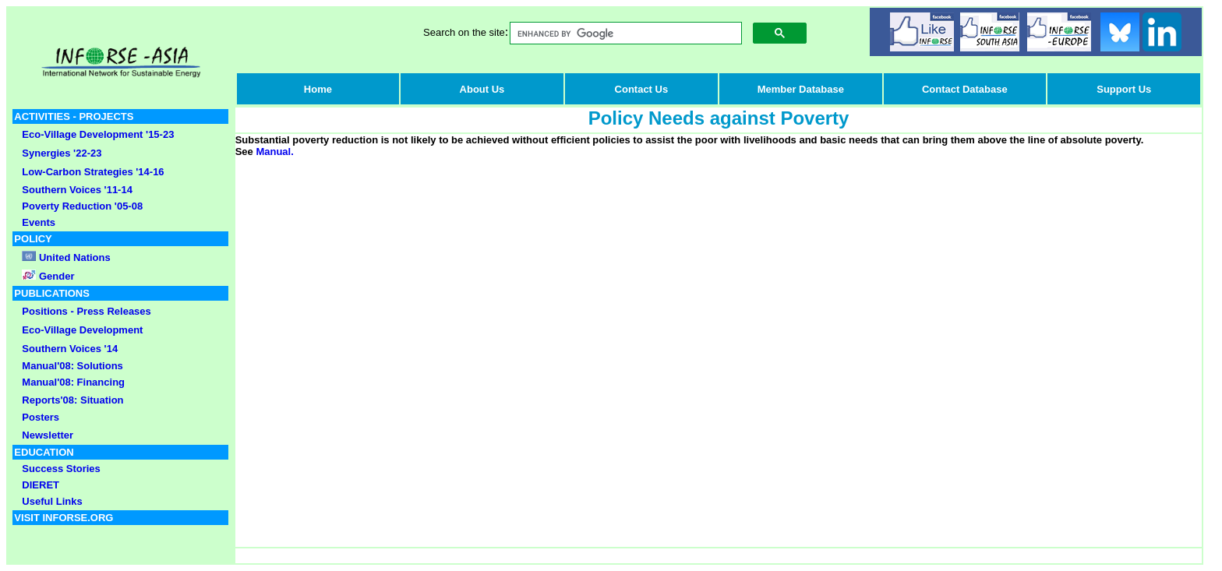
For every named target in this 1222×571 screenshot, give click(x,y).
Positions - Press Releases (86, 311)
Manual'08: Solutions (72, 366)
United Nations (75, 257)
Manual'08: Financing (73, 382)
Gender (55, 276)
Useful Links (52, 501)
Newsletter (47, 435)
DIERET (40, 485)
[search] (624, 33)
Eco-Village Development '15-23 (98, 134)
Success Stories (61, 468)
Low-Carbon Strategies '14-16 (93, 172)
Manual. (274, 151)
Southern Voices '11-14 (77, 190)
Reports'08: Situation (72, 400)
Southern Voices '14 (70, 348)
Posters (40, 417)
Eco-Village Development (82, 330)
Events (38, 222)
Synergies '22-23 (61, 153)
